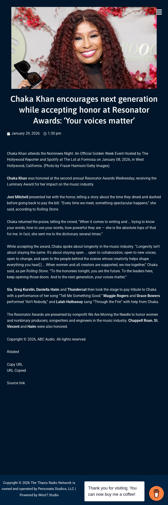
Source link (16, 383)
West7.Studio (48, 495)
